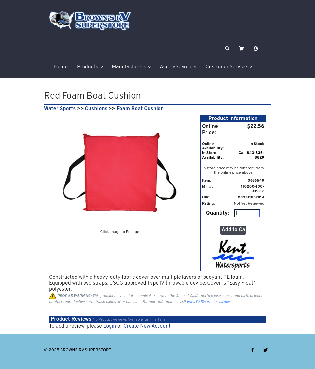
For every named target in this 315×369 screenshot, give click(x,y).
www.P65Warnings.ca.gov (208, 301)
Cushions (96, 109)
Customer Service (226, 67)
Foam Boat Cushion (140, 109)
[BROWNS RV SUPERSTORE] (90, 20)
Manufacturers (129, 67)
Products (87, 67)
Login (109, 326)
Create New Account (146, 326)
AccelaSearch (175, 67)
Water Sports (60, 109)
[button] (227, 48)
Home (61, 67)
